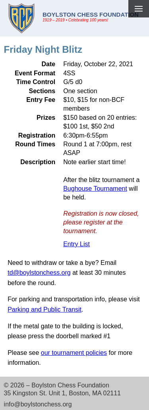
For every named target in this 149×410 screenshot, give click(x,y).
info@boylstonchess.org (38, 404)
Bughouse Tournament (95, 188)
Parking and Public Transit (44, 309)
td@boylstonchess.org (39, 272)
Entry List (76, 244)
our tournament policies (74, 352)
